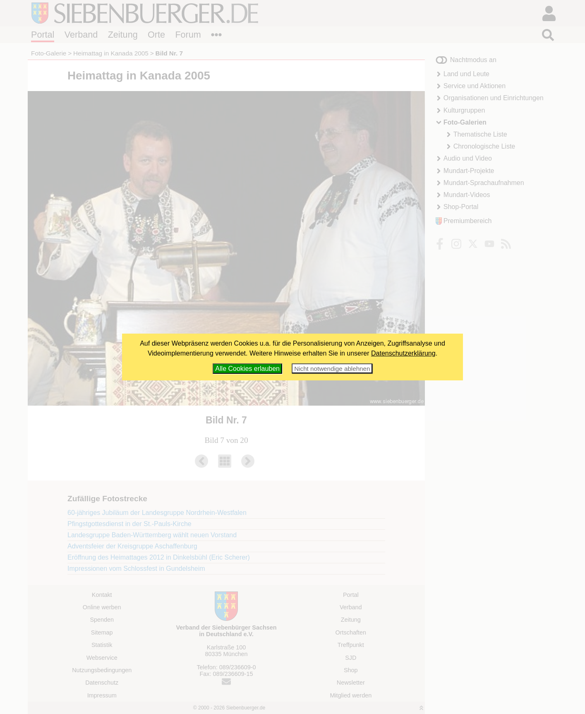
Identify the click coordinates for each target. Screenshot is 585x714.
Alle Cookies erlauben (247, 368)
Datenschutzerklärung (403, 353)
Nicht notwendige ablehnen (332, 368)
